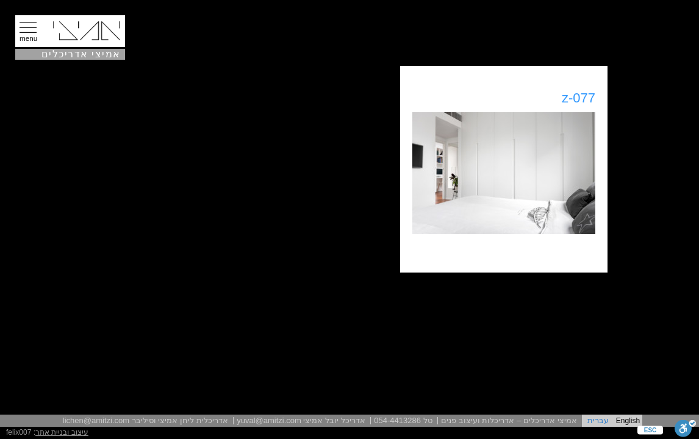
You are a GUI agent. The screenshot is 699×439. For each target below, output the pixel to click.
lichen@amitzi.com (96, 420)
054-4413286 (397, 420)
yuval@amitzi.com (269, 420)
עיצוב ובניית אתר (61, 432)
